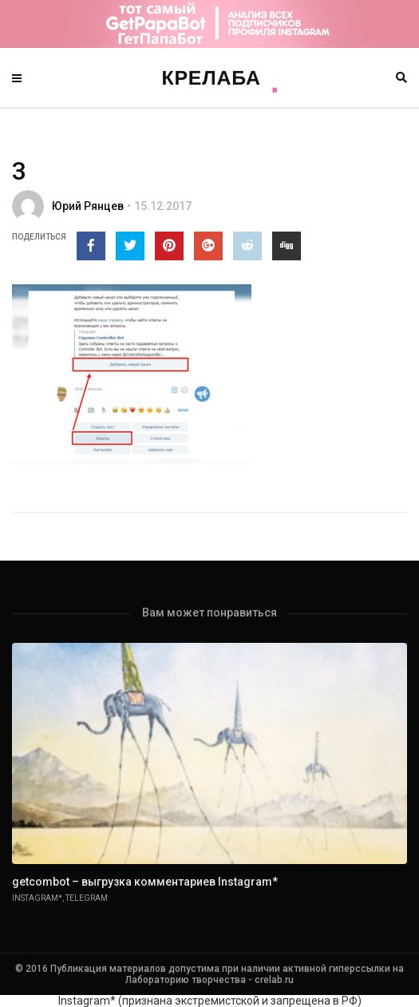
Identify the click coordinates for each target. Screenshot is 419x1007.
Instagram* (37, 898)
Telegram (86, 898)
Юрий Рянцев (88, 206)
